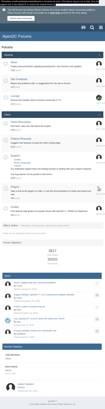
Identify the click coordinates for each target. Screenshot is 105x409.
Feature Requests (21, 138)
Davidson (21, 334)
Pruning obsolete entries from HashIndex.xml (35, 330)
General (8, 54)
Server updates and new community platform (35, 282)
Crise (19, 286)
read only (55, 13)
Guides (17, 159)
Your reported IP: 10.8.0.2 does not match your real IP (39, 318)
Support (15, 155)
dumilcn (21, 387)
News (14, 62)
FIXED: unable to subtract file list (29, 306)
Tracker (17, 165)
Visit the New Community (21, 18)
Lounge (15, 96)
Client (7, 114)
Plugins (15, 187)
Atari (19, 310)
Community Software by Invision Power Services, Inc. (52, 404)
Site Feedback (19, 79)
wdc (19, 322)
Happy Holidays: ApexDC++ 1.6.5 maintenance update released (44, 294)
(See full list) (63, 225)
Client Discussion (21, 122)
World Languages (22, 162)
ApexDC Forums (16, 36)
